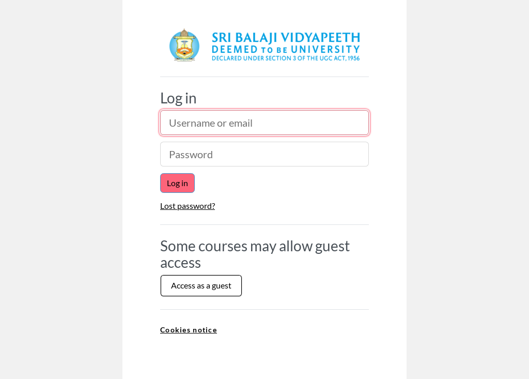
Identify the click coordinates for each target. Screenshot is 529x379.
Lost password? (187, 205)
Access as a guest (201, 285)
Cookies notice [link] (188, 329)
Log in (177, 183)
